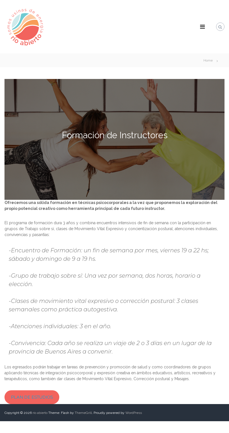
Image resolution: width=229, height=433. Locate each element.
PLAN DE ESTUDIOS (32, 397)
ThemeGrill (83, 413)
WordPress (133, 413)
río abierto (40, 413)
